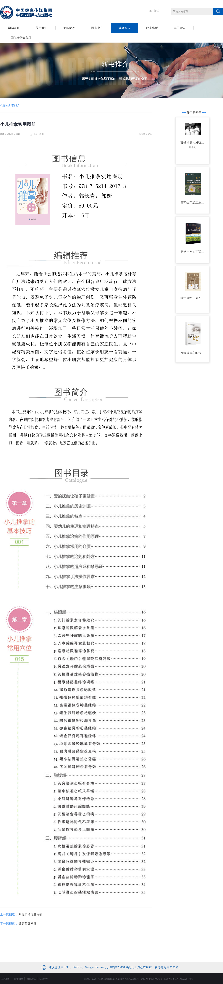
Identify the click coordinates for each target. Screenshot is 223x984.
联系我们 (5, 978)
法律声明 (43, 978)
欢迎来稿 (31, 978)
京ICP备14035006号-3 (151, 978)
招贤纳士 (18, 978)
